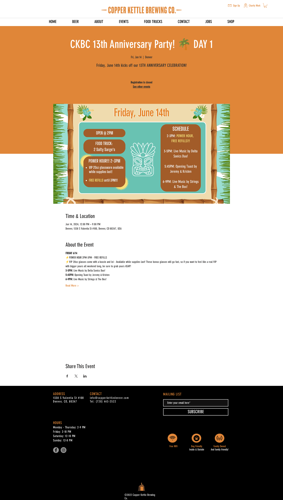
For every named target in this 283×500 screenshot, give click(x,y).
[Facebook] (56, 450)
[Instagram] (63, 450)
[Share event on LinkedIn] (85, 376)
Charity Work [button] (254, 5)
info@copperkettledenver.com (109, 398)
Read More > (72, 285)
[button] (230, 5)
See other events (141, 86)
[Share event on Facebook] (67, 376)
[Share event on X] (76, 376)
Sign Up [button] (236, 5)
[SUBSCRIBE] (195, 412)
